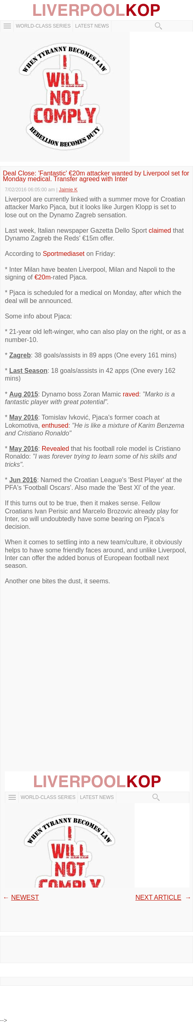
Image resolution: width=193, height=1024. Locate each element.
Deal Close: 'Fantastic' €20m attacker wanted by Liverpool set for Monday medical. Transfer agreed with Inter (96, 176)
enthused (55, 425)
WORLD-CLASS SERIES (43, 26)
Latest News (92, 26)
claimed (160, 230)
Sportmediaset (63, 253)
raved (131, 394)
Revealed (56, 448)
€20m (42, 277)
